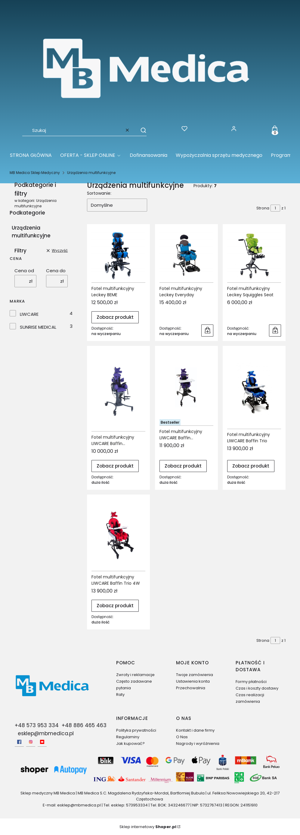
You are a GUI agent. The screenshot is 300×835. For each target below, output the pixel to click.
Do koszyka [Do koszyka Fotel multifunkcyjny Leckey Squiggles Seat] (275, 331)
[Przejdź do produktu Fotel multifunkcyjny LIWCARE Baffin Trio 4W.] (118, 535)
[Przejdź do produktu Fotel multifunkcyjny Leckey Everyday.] (186, 255)
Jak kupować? (130, 743)
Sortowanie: (99, 193)
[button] (141, 130)
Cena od (24, 270)
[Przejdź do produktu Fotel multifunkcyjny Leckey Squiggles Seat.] (254, 255)
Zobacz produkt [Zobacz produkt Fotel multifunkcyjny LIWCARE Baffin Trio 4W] (115, 605)
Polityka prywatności (136, 730)
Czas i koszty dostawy (257, 688)
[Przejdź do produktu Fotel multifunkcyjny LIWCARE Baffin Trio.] (254, 389)
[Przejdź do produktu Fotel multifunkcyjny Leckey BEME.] (118, 255)
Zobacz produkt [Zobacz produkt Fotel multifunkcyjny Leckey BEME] (115, 317)
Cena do (56, 270)
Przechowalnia (190, 688)
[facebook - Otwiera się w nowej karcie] (19, 741)
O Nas (182, 737)
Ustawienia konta (193, 681)
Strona (262, 208)
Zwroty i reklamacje (135, 675)
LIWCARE (29, 314)
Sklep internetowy (147, 827)
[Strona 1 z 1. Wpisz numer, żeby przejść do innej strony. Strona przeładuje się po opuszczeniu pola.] (275, 208)
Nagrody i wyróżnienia (197, 743)
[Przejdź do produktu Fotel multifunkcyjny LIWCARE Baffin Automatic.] (118, 390)
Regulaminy (127, 737)
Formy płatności (251, 681)
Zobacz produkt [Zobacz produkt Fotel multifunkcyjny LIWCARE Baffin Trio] (250, 466)
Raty (120, 694)
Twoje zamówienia (194, 675)
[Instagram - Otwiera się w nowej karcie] (30, 741)
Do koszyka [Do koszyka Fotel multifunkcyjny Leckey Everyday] (207, 331)
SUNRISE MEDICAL (38, 327)
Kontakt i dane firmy (195, 730)
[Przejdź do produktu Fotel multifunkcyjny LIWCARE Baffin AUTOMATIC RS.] (186, 387)
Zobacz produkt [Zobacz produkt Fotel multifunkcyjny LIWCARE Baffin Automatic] (115, 466)
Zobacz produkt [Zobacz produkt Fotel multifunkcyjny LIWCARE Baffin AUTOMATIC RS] (183, 466)
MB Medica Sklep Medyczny (35, 172)
